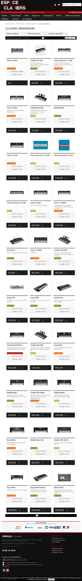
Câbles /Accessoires (72, 15)
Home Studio (16, 15)
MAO (27, 15)
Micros (58, 15)
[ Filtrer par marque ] (34, 33)
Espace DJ (36, 15)
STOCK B (15, 19)
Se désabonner (6, 566)
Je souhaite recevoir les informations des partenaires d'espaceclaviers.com (23, 564)
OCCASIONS (27, 19)
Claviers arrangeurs (13, 33)
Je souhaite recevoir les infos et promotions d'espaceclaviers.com (20, 562)
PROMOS (5, 19)
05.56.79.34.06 (8, 550)
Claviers (4, 15)
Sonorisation (48, 15)
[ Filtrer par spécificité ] (56, 33)
